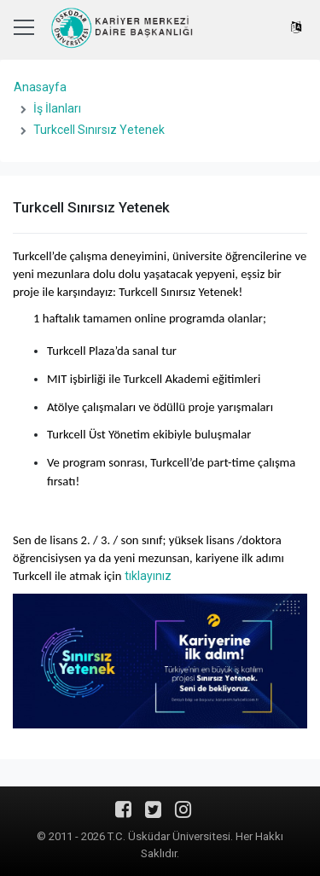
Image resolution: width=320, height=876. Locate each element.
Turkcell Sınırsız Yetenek (99, 129)
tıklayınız (148, 576)
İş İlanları (57, 108)
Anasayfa (40, 87)
